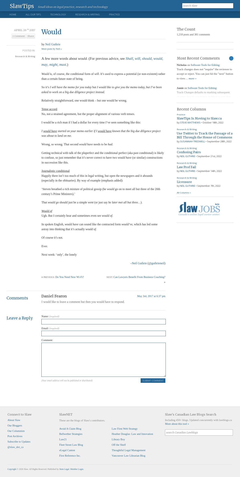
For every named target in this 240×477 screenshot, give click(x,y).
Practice (114, 14)
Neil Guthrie (52, 44)
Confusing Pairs (189, 152)
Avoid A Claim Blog (70, 428)
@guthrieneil (156, 263)
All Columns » (184, 192)
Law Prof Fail (186, 167)
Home (12, 14)
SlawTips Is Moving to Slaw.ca (199, 118)
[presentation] (69, 390)
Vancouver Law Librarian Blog (128, 455)
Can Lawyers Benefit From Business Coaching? (139, 276)
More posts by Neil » (51, 49)
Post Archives (15, 436)
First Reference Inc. (70, 455)
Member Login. (77, 469)
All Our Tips (33, 14)
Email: (50, 328)
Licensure (184, 182)
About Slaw (14, 420)
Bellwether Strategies (70, 433)
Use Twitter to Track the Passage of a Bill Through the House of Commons (204, 135)
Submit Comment (153, 380)
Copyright (12, 469)
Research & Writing (87, 14)
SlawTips (22, 6)
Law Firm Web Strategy (125, 428)
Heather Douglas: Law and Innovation (132, 433)
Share (31, 36)
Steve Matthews (190, 122)
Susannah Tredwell (192, 141)
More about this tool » (177, 423)
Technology (58, 14)
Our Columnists (16, 430)
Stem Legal (64, 469)
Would (51, 32)
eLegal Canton (67, 450)
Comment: (47, 340)
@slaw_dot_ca (15, 447)
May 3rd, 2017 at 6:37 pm (151, 296)
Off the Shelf (119, 444)
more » (192, 78)
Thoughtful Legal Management (129, 450)
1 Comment (19, 36)
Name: (50, 316)
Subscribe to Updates (19, 441)
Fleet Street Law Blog (71, 444)
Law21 (63, 439)
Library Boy (118, 439)
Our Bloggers (15, 425)
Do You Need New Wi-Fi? (69, 276)
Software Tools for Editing (205, 64)
